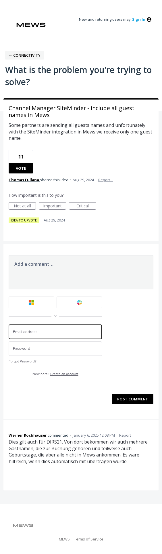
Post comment (132, 399)
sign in (138, 19)
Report (125, 435)
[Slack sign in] (79, 302)
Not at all (25, 206)
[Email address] (55, 331)
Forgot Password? (22, 361)
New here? (55, 374)
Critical (86, 206)
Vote (21, 168)
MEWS (64, 539)
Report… (105, 179)
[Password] (55, 348)
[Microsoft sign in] (31, 302)
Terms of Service (88, 539)
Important (54, 206)
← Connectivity (25, 55)
